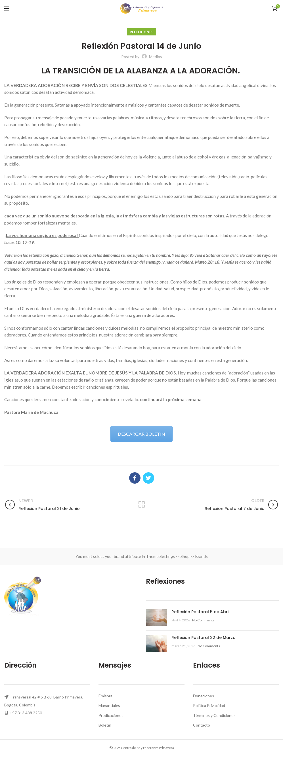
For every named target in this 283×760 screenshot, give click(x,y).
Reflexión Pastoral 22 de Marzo (203, 637)
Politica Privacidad (209, 705)
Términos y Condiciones (214, 715)
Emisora (105, 695)
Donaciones (203, 695)
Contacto (201, 725)
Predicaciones (110, 715)
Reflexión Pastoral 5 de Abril (200, 612)
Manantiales (109, 705)
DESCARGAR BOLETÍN (141, 434)
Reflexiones (141, 32)
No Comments (203, 620)
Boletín (104, 725)
